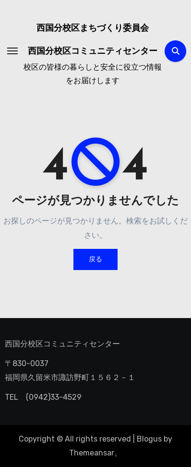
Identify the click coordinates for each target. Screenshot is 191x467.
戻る (95, 259)
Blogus (149, 438)
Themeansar (91, 452)
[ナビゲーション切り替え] (12, 51)
